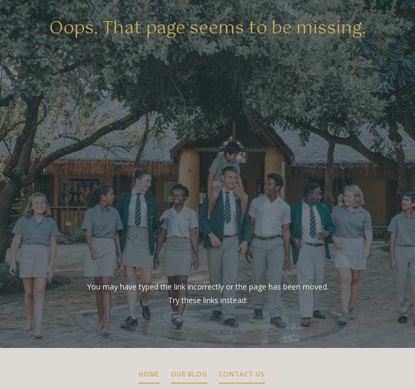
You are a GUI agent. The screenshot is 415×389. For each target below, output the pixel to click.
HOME (149, 374)
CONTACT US (242, 374)
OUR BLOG (189, 374)
